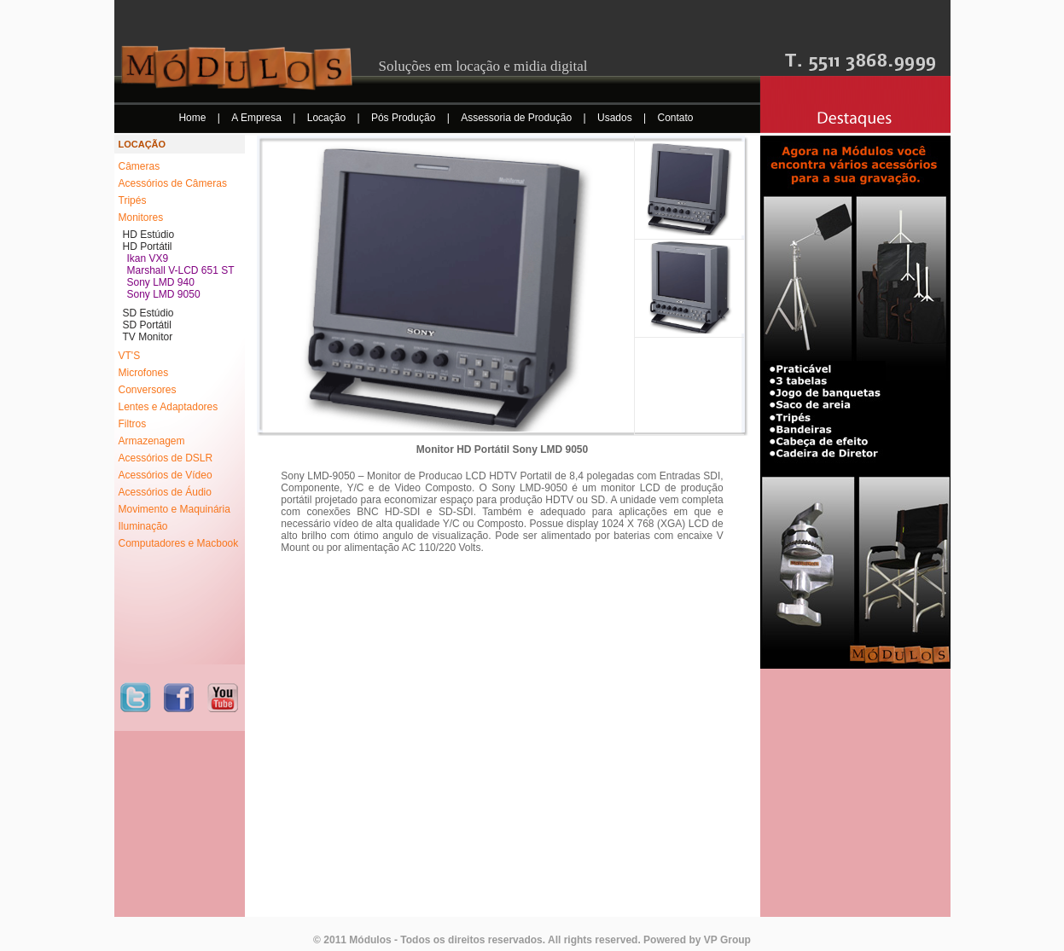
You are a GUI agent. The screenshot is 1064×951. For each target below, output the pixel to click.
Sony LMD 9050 (164, 294)
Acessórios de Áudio (165, 492)
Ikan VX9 (148, 258)
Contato (676, 118)
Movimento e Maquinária (174, 509)
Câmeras (139, 166)
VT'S (130, 356)
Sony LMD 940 (161, 282)
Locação (328, 118)
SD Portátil (147, 325)
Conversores (148, 390)
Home (193, 118)
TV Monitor (148, 337)
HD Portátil (147, 246)
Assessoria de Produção (517, 118)
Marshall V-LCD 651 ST (181, 270)
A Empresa (257, 118)
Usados (616, 118)
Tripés (133, 200)
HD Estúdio (149, 235)
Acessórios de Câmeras (173, 183)
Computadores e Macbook (179, 543)
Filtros (133, 424)
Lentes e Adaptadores (168, 407)
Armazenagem (152, 441)
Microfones (144, 373)
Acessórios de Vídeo (165, 475)
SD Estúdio (148, 313)
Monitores (141, 217)
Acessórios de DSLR (166, 458)
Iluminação (143, 526)
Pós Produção (405, 118)
